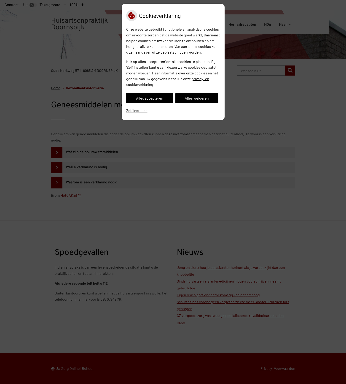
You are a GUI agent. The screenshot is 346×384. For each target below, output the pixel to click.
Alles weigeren (197, 98)
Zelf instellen (137, 110)
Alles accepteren (149, 98)
